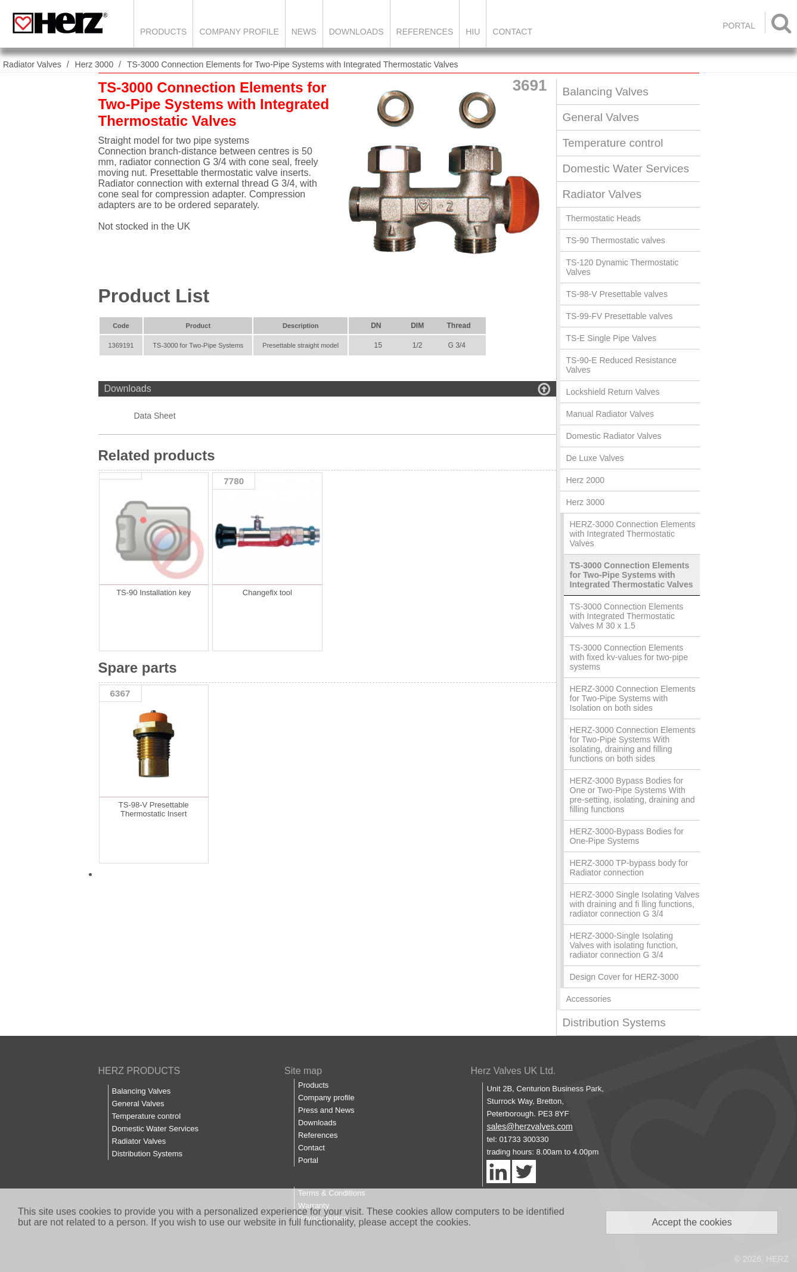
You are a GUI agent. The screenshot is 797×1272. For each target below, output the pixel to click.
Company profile (326, 1097)
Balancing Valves (606, 91)
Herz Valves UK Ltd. (513, 1071)
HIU (473, 31)
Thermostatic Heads (603, 218)
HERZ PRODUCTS (139, 1071)
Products (163, 31)
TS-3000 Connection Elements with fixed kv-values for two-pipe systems (629, 657)
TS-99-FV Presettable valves (619, 316)
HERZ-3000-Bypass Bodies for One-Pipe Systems (627, 836)
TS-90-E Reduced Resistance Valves (621, 365)
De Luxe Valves (595, 458)
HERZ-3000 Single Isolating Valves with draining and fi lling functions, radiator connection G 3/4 (635, 904)
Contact (512, 31)
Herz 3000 (94, 64)
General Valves (601, 117)
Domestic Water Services (626, 168)
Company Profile (238, 31)
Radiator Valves (32, 64)
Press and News (326, 1110)
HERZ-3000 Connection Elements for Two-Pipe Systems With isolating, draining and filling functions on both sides (633, 744)
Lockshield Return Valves (613, 392)
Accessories (588, 999)
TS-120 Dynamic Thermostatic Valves (622, 267)
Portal (308, 1160)
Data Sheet (155, 415)
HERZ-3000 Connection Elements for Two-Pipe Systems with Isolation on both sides (633, 698)
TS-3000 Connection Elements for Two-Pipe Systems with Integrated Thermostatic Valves (292, 64)
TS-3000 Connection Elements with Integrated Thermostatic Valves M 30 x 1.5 (627, 616)
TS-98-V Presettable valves (617, 294)
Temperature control (613, 143)
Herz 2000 (585, 480)
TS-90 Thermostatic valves (615, 240)
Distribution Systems (614, 1022)
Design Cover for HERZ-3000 (624, 977)
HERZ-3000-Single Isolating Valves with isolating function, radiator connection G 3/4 (624, 945)
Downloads (356, 31)
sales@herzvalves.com (529, 1126)
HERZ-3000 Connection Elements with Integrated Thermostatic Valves (633, 533)
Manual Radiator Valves (610, 414)
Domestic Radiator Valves (614, 436)
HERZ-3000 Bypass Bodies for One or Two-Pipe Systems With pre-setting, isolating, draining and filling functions (632, 795)
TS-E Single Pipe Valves (611, 338)
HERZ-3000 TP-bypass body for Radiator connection (629, 867)
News (304, 31)
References (425, 31)
